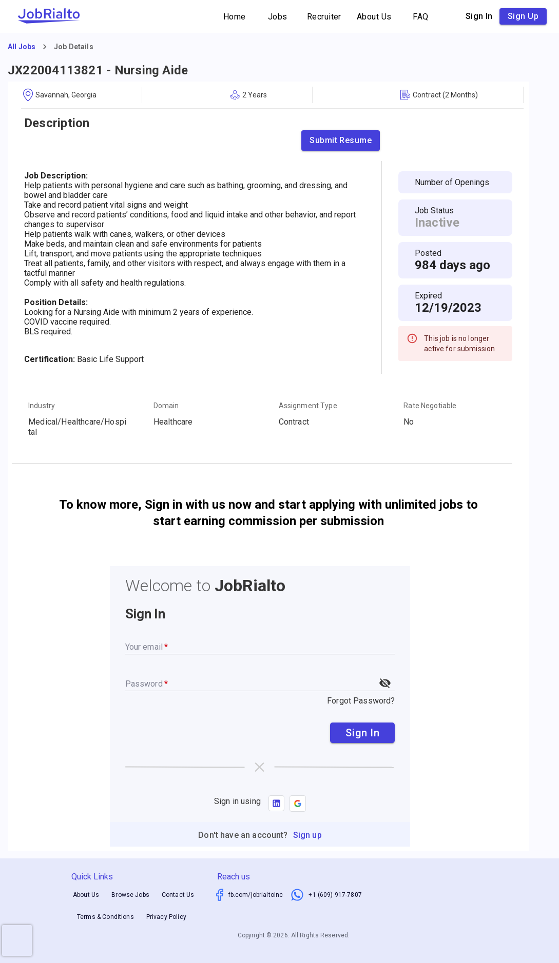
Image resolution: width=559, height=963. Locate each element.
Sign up (523, 16)
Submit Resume (340, 140)
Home (234, 17)
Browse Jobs (130, 895)
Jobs (277, 17)
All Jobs (21, 47)
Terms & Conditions (105, 916)
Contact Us (178, 895)
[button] (298, 803)
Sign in (479, 16)
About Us (374, 17)
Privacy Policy (166, 916)
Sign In (362, 733)
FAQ (420, 17)
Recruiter (324, 17)
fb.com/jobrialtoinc (255, 894)
